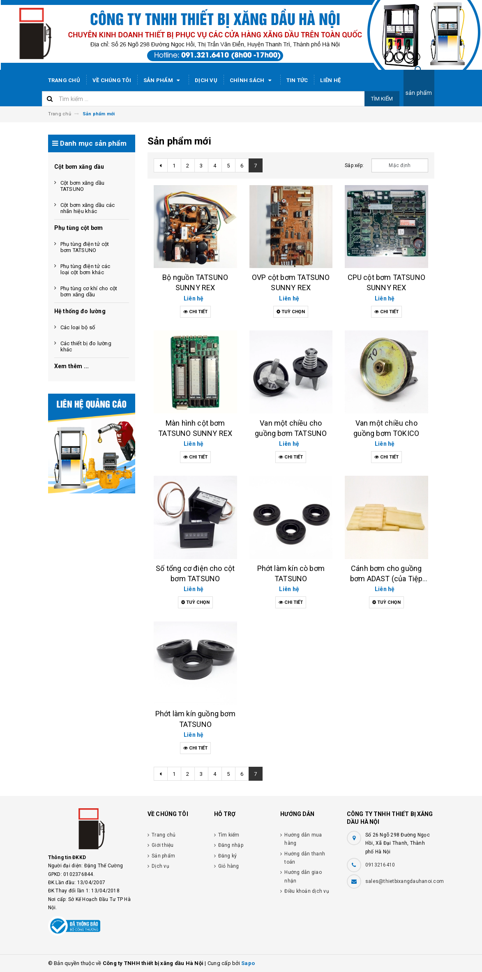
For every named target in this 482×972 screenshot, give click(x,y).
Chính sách (252, 80)
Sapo (248, 963)
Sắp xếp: (354, 165)
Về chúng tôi (111, 80)
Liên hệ (330, 80)
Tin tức (297, 80)
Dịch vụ (206, 80)
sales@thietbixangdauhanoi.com (404, 881)
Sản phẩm (162, 80)
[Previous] (161, 165)
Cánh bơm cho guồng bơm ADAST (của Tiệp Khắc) (386, 578)
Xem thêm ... (71, 366)
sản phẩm (419, 92)
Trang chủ (64, 80)
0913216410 (380, 865)
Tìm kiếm (382, 99)
